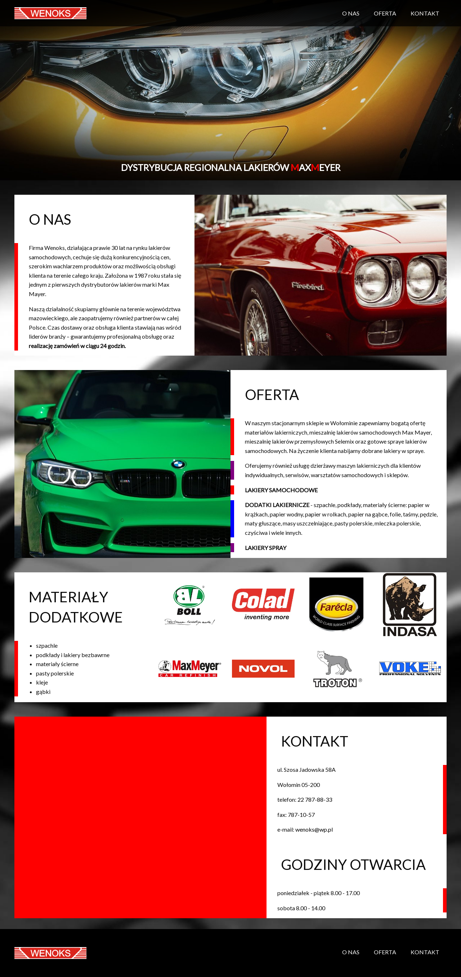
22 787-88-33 (314, 799)
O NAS (350, 13)
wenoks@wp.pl (314, 829)
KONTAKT (425, 13)
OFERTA (385, 13)
